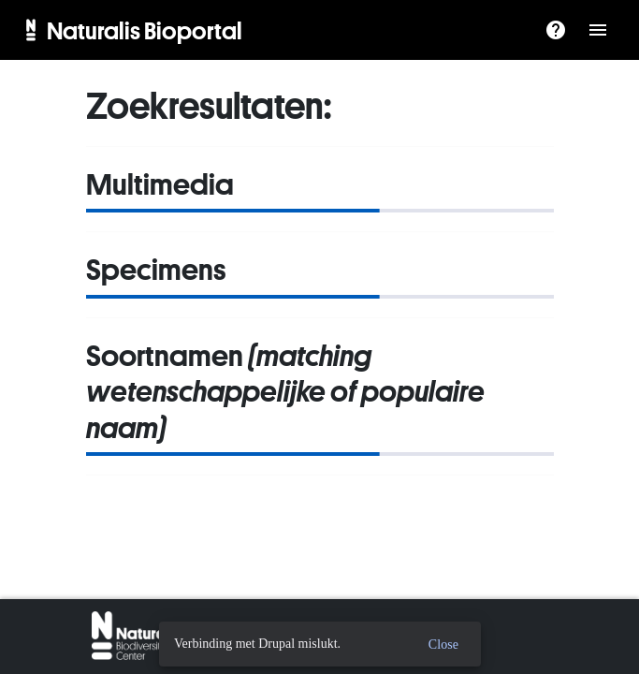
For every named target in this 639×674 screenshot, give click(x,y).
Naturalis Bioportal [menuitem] (144, 30)
